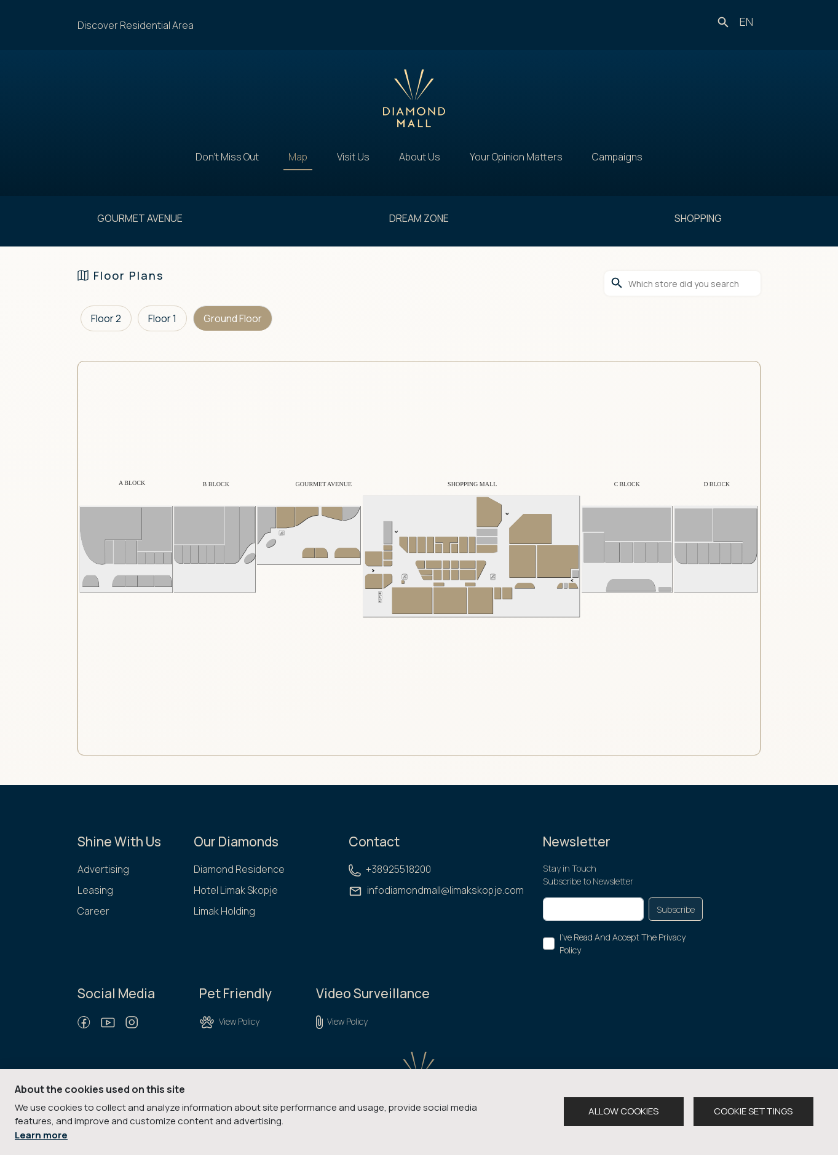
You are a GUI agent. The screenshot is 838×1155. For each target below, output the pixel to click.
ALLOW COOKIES (623, 1111)
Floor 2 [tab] (106, 318)
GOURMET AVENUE (140, 218)
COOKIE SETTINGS (753, 1111)
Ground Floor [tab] (233, 318)
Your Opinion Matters (516, 157)
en (746, 21)
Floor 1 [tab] (162, 318)
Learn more (41, 1135)
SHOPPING (698, 218)
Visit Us (353, 157)
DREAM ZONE (419, 218)
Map (297, 157)
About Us (419, 157)
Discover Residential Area (135, 25)
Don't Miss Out (227, 157)
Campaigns (617, 157)
